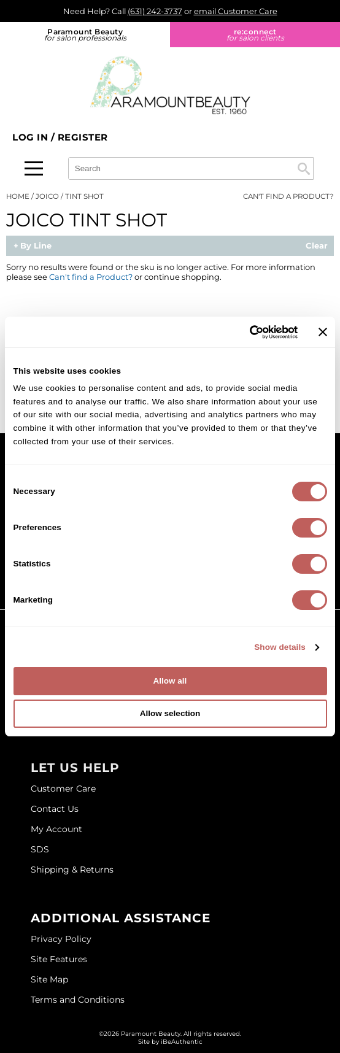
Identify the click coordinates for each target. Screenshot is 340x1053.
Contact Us (55, 808)
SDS (40, 849)
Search (304, 169)
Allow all (170, 680)
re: (255, 34)
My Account (56, 829)
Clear (317, 246)
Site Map (49, 979)
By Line (36, 246)
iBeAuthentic (182, 1042)
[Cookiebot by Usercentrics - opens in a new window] (244, 332)
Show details (280, 647)
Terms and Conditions (78, 999)
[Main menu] (33, 168)
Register (83, 137)
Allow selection (170, 713)
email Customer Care (235, 11)
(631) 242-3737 (155, 11)
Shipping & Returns (72, 869)
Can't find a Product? (288, 196)
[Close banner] (323, 332)
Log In (31, 137)
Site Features (59, 959)
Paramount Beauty (85, 34)
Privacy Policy (61, 938)
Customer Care (63, 788)
